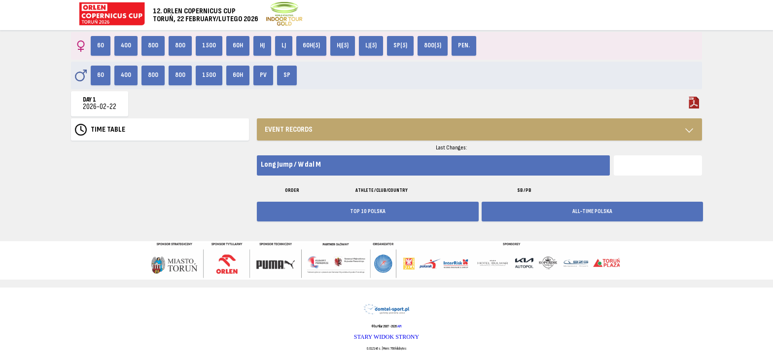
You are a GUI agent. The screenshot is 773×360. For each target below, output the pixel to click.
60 (100, 45)
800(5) (432, 45)
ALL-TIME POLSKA (592, 211)
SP (286, 75)
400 (126, 45)
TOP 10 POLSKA (368, 211)
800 (153, 45)
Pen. (464, 45)
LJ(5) (371, 45)
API (399, 326)
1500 (209, 45)
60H (238, 45)
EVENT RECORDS (289, 129)
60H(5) (311, 45)
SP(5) (400, 45)
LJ (283, 45)
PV (263, 75)
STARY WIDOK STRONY (386, 336)
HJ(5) (343, 45)
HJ (262, 45)
